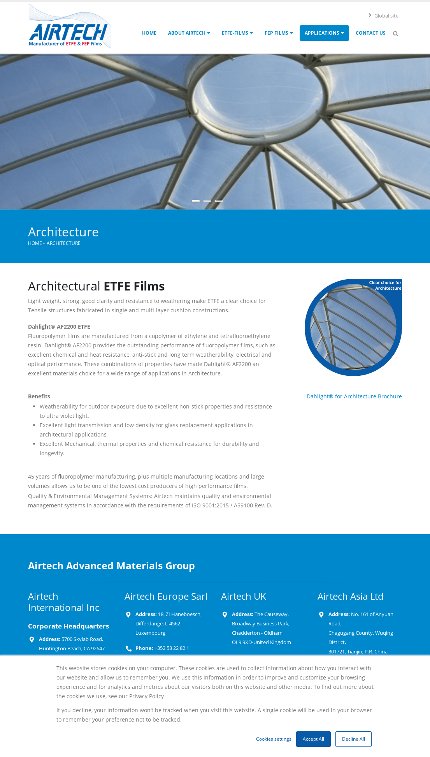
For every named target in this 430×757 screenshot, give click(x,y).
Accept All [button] (313, 739)
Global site (383, 15)
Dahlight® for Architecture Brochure (354, 396)
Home (149, 33)
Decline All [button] (353, 739)
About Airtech (186, 33)
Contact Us (371, 33)
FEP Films (276, 33)
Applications (322, 33)
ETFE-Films (235, 33)
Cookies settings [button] (273, 739)
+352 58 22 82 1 (171, 648)
